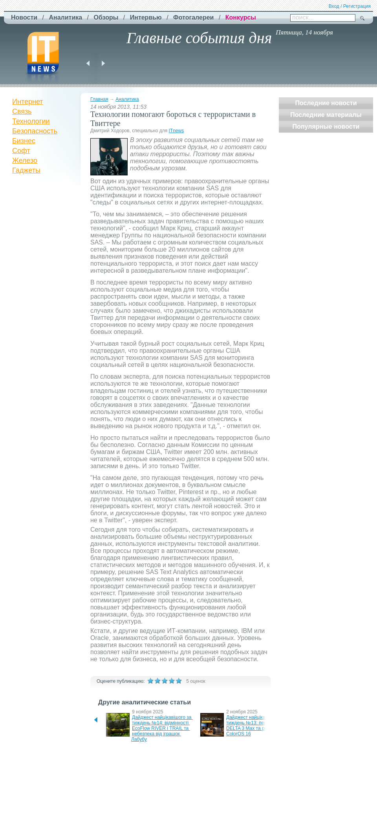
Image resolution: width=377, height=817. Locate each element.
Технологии (31, 121)
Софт (21, 151)
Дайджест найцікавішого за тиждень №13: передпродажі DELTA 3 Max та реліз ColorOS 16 (258, 726)
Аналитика (127, 99)
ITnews (176, 130)
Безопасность (34, 131)
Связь (22, 111)
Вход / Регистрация (350, 6)
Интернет (27, 102)
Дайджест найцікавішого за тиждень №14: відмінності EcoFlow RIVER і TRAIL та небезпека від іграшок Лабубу (162, 728)
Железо (24, 160)
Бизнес (23, 141)
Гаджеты (26, 170)
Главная (99, 99)
